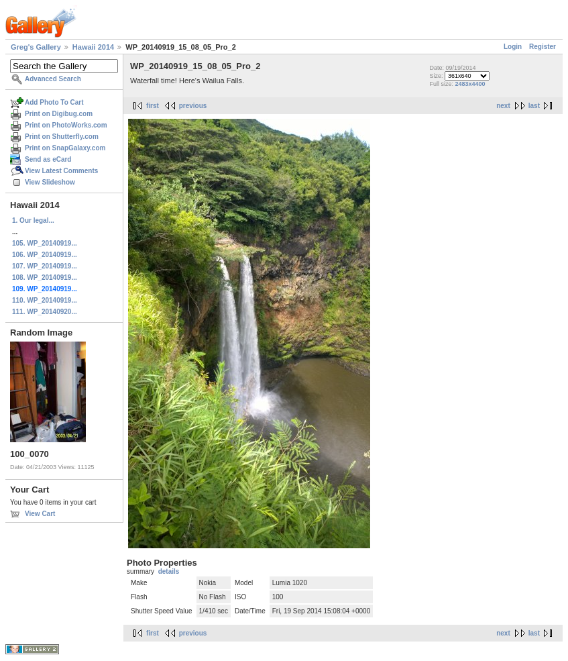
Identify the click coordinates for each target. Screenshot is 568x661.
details (169, 571)
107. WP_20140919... (44, 266)
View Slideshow (50, 182)
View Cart (40, 513)
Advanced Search (53, 79)
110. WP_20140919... (44, 300)
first (152, 105)
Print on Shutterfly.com (62, 136)
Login (513, 46)
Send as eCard (48, 159)
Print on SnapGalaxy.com (65, 148)
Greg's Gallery (36, 47)
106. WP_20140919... (44, 254)
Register (542, 46)
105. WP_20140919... (44, 243)
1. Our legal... (33, 220)
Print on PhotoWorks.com (66, 125)
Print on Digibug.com (59, 113)
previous (193, 105)
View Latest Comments (61, 170)
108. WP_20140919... (44, 277)
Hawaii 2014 (93, 47)
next (503, 105)
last (534, 105)
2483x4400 (470, 84)
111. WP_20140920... (44, 311)
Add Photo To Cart (54, 102)
